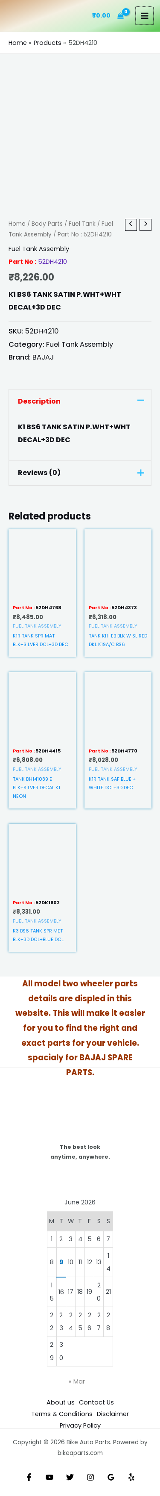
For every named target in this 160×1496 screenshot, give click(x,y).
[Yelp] (131, 1477)
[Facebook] (29, 1477)
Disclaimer (113, 1414)
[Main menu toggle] (145, 15)
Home (17, 224)
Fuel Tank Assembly (39, 249)
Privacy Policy (80, 1425)
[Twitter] (70, 1477)
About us (61, 1402)
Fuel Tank (82, 224)
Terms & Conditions (62, 1414)
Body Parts (47, 224)
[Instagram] (90, 1477)
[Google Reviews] (111, 1477)
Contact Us (96, 1402)
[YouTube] (49, 1477)
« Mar (77, 1381)
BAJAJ (43, 357)
